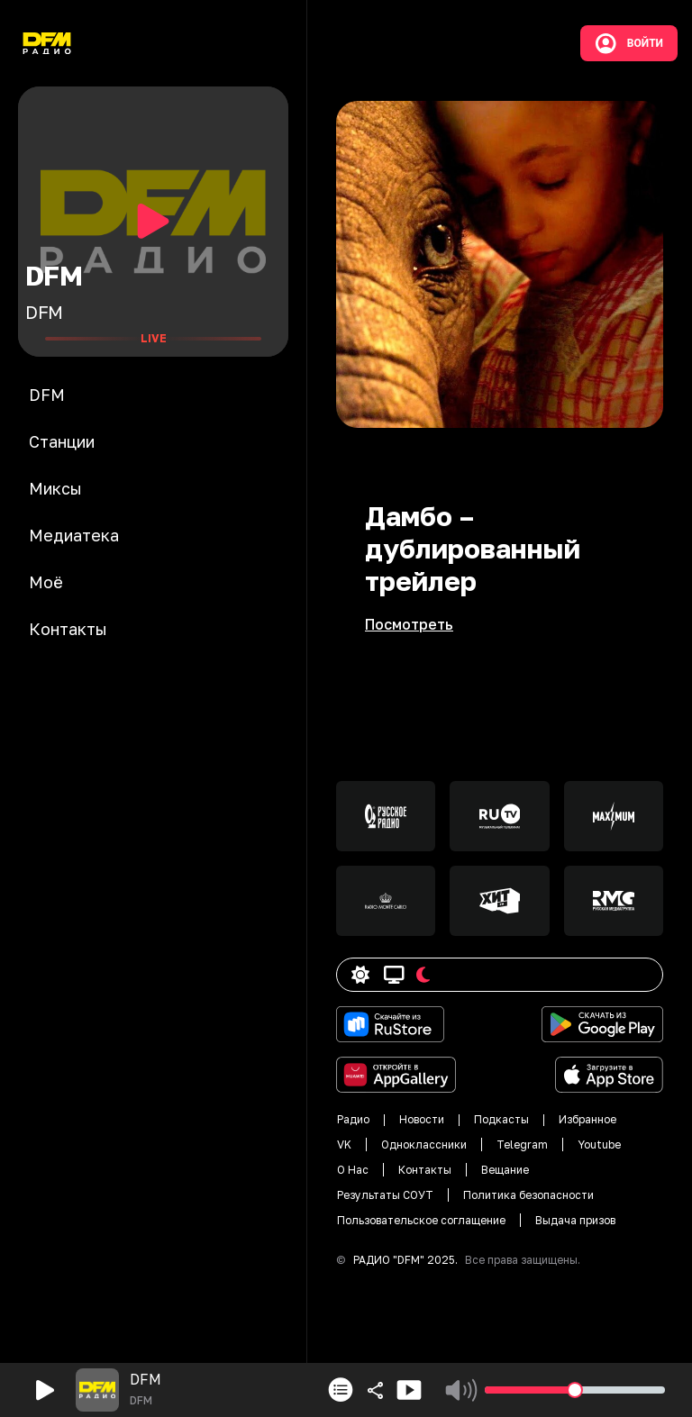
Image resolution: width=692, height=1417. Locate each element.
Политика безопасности (528, 1195)
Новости (421, 1119)
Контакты (424, 1169)
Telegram (522, 1144)
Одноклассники (424, 1144)
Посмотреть (409, 624)
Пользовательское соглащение (421, 1220)
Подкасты (501, 1119)
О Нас (353, 1169)
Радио (353, 1119)
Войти (629, 43)
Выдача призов (575, 1220)
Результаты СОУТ (385, 1195)
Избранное (587, 1119)
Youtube (599, 1144)
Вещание (505, 1169)
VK (344, 1144)
